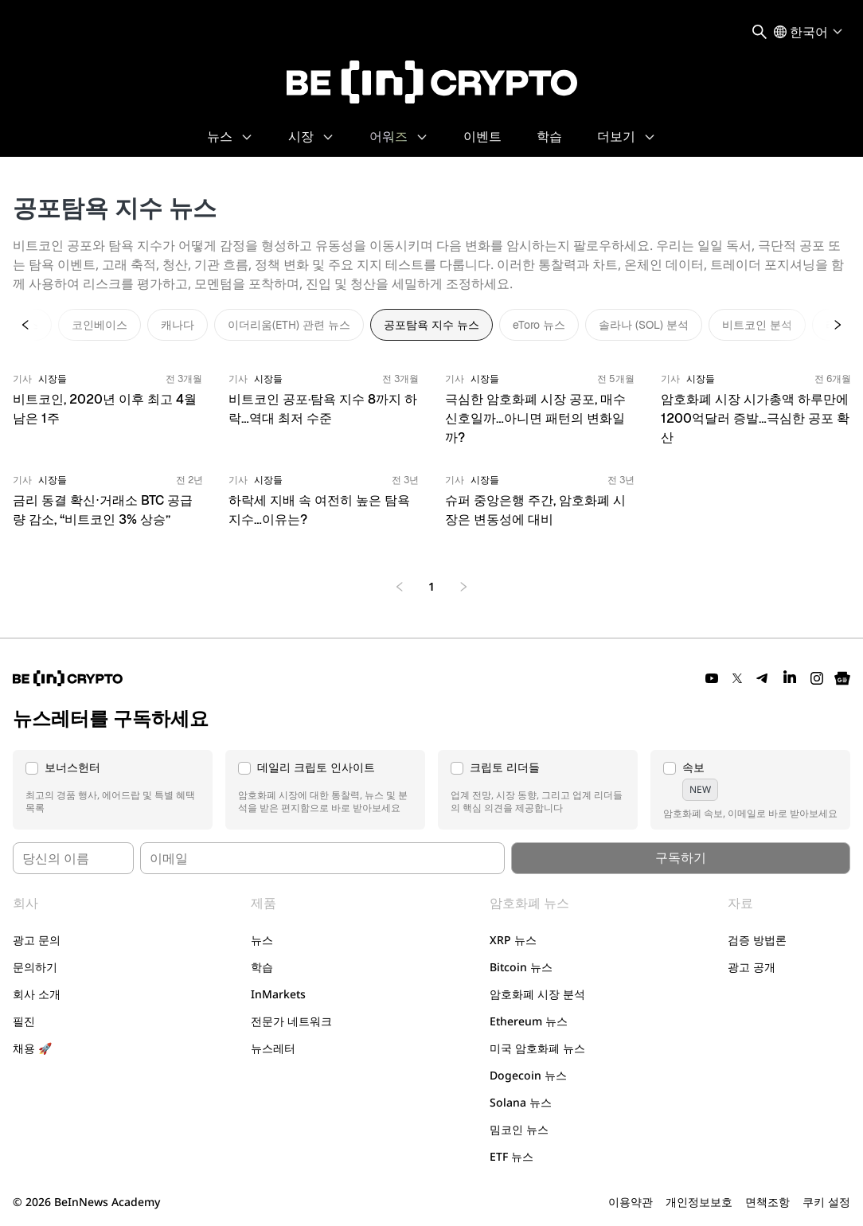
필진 (24, 1021)
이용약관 (630, 1201)
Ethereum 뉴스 (529, 1021)
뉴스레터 (273, 1048)
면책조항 (767, 1201)
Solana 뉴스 (521, 1102)
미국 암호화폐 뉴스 (537, 1048)
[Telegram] (763, 678)
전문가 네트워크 (291, 1021)
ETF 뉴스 (511, 1156)
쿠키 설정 (826, 1201)
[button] (113, 790)
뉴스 (262, 939)
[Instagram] (817, 678)
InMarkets (278, 993)
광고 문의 (37, 939)
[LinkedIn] (789, 678)
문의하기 (35, 966)
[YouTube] (712, 678)
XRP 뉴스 (513, 939)
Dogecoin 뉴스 (528, 1075)
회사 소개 (37, 993)
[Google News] (842, 678)
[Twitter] (737, 678)
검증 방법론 (757, 939)
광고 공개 (751, 966)
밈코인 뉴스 (519, 1129)
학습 (262, 966)
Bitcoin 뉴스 (521, 966)
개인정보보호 (699, 1201)
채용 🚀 (32, 1048)
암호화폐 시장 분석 (537, 993)
